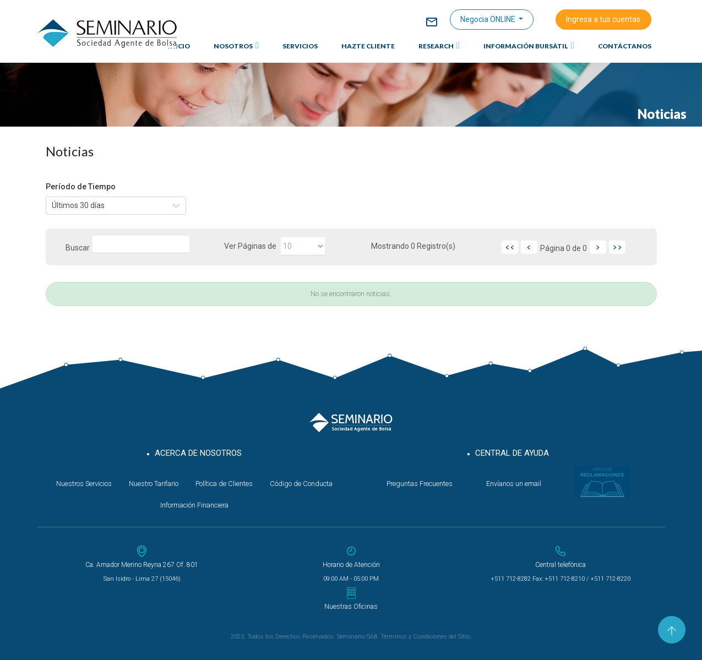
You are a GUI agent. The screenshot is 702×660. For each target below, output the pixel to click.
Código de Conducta (301, 483)
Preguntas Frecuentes (420, 483)
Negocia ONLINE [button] (488, 19)
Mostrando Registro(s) (413, 246)
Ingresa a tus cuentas (603, 19)
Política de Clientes (224, 483)
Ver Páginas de (250, 246)
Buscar (78, 247)
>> (617, 247)
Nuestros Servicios (84, 483)
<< (510, 247)
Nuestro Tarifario (153, 483)
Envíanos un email (513, 483)
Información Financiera (194, 505)
